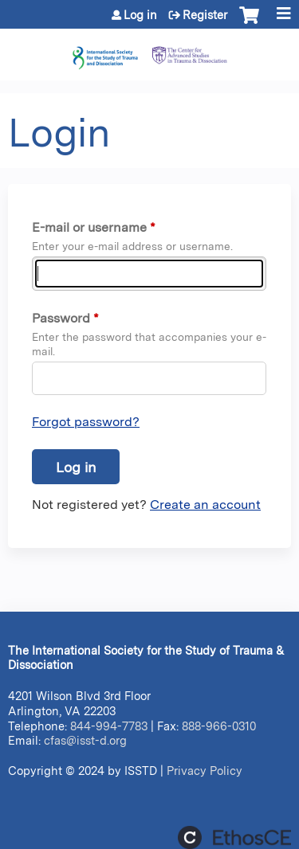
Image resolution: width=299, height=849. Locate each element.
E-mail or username (89, 227)
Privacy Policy (204, 770)
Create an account (205, 504)
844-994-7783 (109, 726)
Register (205, 15)
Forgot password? (86, 421)
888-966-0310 (219, 726)
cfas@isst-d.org (85, 740)
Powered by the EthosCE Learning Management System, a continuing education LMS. (234, 837)
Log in (140, 15)
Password (61, 318)
